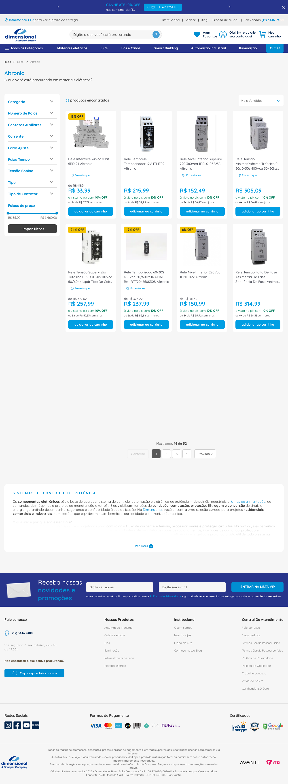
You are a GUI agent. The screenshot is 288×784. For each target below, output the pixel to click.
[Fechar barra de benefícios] (282, 7)
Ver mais (144, 546)
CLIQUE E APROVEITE (162, 7)
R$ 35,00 (14, 217)
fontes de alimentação (247, 501)
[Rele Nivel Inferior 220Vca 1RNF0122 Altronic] (202, 278)
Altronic (35, 61)
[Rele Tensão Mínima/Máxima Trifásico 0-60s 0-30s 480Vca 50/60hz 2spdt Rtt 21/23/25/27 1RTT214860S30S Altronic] (258, 164)
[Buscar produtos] (156, 34)
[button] (32, 102)
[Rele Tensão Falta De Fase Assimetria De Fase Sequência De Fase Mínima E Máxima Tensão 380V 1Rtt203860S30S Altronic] (258, 278)
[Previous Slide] (58, 7)
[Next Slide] (230, 7)
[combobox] (116, 34)
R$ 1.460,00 (48, 217)
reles (20, 61)
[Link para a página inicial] (7, 61)
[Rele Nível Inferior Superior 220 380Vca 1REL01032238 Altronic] (202, 164)
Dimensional (152, 509)
